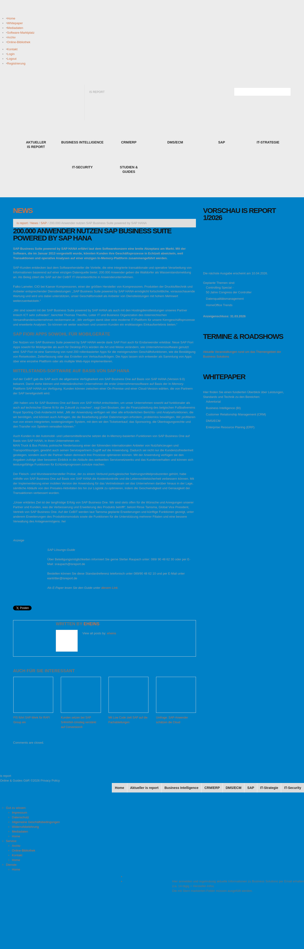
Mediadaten (15, 28)
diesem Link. (110, 588)
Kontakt (12, 49)
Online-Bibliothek (18, 42)
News (23, 210)
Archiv (11, 37)
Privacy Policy (50, 780)
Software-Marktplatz (21, 32)
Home (11, 18)
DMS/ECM (213, 421)
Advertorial (213, 401)
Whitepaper (15, 23)
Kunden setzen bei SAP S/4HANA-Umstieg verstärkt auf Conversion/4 (78, 722)
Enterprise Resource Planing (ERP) (230, 427)
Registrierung (16, 63)
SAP (44, 223)
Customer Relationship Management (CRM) (236, 414)
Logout (12, 58)
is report (22, 223)
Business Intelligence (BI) (223, 408)
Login (11, 54)
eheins (92, 624)
